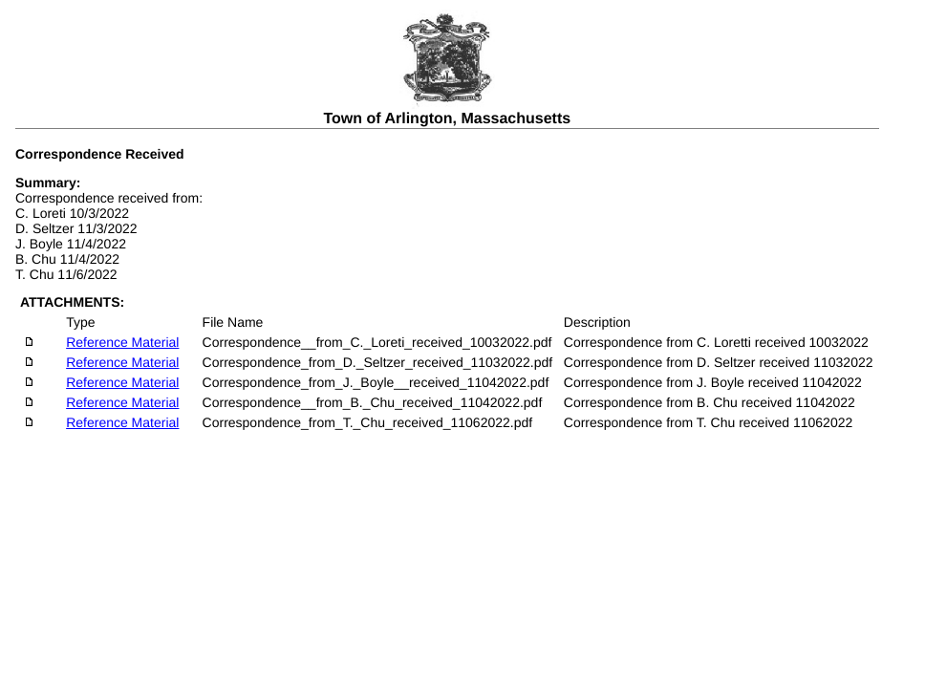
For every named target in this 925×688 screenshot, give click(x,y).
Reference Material (122, 342)
